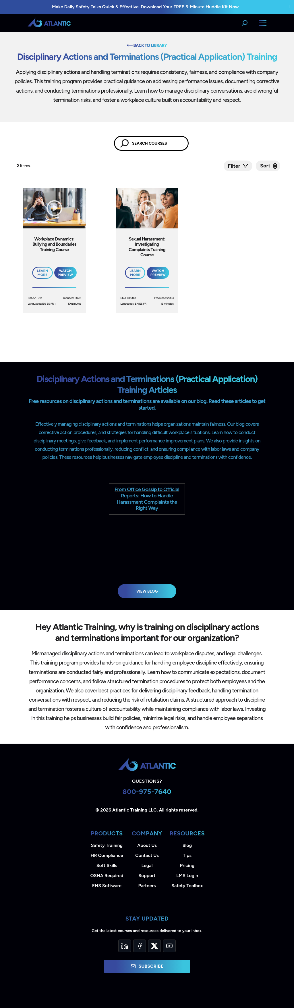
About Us (147, 845)
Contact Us (147, 855)
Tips (187, 855)
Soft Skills (106, 865)
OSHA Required (106, 875)
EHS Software (106, 885)
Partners (147, 885)
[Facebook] (139, 946)
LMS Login (187, 875)
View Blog (147, 591)
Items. (24, 165)
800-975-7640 (147, 791)
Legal (147, 865)
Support (146, 875)
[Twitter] (154, 946)
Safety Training (107, 845)
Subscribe (147, 966)
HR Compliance (107, 855)
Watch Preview (65, 273)
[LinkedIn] (124, 946)
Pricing (187, 865)
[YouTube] (169, 946)
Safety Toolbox (187, 885)
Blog (187, 845)
